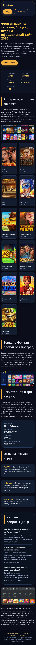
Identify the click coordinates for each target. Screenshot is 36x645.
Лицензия (13, 636)
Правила (25, 634)
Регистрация (21, 12)
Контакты (23, 636)
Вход (8, 12)
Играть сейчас (9, 63)
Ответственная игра (13, 634)
